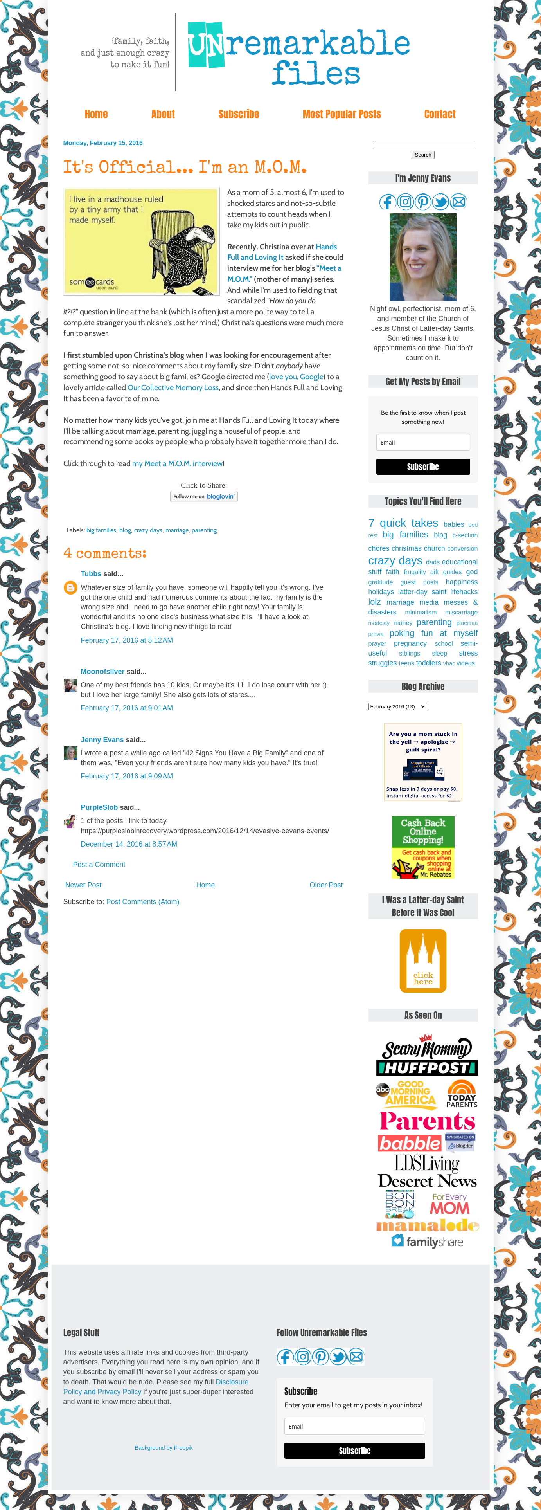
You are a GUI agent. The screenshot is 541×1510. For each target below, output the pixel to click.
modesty (379, 623)
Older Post (326, 885)
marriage (177, 530)
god (472, 572)
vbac (449, 663)
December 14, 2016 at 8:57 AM (129, 844)
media (429, 602)
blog (125, 530)
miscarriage (461, 612)
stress (468, 653)
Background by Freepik (164, 1448)
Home (96, 114)
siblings (409, 653)
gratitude (380, 582)
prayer (377, 643)
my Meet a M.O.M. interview (177, 463)
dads (433, 562)
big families (101, 530)
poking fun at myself (434, 633)
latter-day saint (422, 592)
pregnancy (410, 643)
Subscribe (239, 114)
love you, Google (296, 376)
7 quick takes (403, 523)
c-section (465, 535)
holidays (381, 592)
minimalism (421, 612)
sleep (440, 653)
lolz (374, 602)
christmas (407, 548)
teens (407, 663)
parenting (204, 530)
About (163, 114)
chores (379, 548)
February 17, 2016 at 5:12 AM (127, 640)
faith (392, 572)
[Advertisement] (204, 974)
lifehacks (464, 592)
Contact (440, 114)
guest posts (419, 582)
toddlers (428, 663)
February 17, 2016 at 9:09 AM (127, 776)
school (444, 643)
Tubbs (91, 574)
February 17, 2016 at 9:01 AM (127, 708)
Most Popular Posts (342, 114)
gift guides (446, 571)
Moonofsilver (103, 672)
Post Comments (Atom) (143, 902)
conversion (462, 548)
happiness (462, 582)
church (434, 548)
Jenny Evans (102, 740)
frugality (415, 571)
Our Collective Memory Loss (173, 387)
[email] (423, 442)
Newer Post (83, 885)
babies (454, 524)
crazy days (148, 530)
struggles (382, 663)
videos (466, 663)
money (403, 622)
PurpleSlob (99, 807)
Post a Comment (99, 865)
